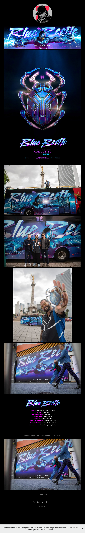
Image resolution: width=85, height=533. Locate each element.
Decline (50, 530)
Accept (43, 530)
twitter (34, 435)
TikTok (48, 435)
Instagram (40, 435)
